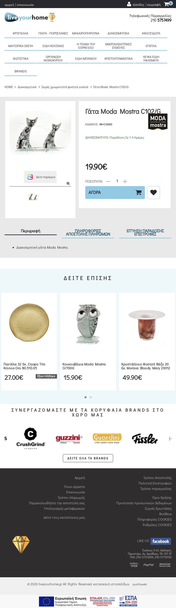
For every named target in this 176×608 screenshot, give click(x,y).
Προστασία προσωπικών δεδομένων (144, 503)
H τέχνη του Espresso (86, 46)
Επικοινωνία (75, 492)
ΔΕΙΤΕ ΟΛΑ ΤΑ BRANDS (88, 458)
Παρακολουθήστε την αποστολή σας (57, 503)
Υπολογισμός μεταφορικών (64, 508)
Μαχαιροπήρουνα (85, 33)
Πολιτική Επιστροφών (155, 483)
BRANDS (21, 71)
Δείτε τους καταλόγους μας (64, 517)
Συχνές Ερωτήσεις (158, 508)
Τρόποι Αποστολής (157, 477)
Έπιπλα (151, 46)
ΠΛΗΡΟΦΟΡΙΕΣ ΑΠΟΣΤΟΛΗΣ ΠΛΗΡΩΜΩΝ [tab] (88, 232)
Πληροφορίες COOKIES (154, 519)
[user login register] (144, 4)
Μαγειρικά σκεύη (20, 46)
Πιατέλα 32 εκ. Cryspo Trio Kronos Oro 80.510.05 (24, 366)
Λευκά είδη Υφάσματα (151, 58)
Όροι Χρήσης (162, 497)
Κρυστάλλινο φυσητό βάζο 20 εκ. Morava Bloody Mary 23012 (145, 366)
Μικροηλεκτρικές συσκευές (118, 46)
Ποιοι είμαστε (74, 486)
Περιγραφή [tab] (30, 230)
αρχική (9, 4)
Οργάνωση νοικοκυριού (53, 58)
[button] (40, 177)
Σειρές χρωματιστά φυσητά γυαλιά (65, 87)
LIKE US (154, 540)
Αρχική (80, 477)
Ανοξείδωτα (151, 33)
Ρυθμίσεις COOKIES (157, 524)
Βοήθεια (165, 513)
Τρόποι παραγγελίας (156, 488)
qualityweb (139, 584)
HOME (9, 87)
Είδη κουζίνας (53, 46)
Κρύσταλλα (20, 33)
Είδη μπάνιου (86, 58)
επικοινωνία (25, 4)
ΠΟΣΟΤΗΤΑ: (94, 181)
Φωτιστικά (20, 58)
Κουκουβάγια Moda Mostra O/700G (84, 366)
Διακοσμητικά (118, 33)
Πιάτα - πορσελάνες (53, 33)
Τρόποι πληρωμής (71, 497)
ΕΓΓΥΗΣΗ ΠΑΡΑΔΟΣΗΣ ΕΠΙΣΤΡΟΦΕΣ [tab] (145, 232)
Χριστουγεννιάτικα (118, 58)
